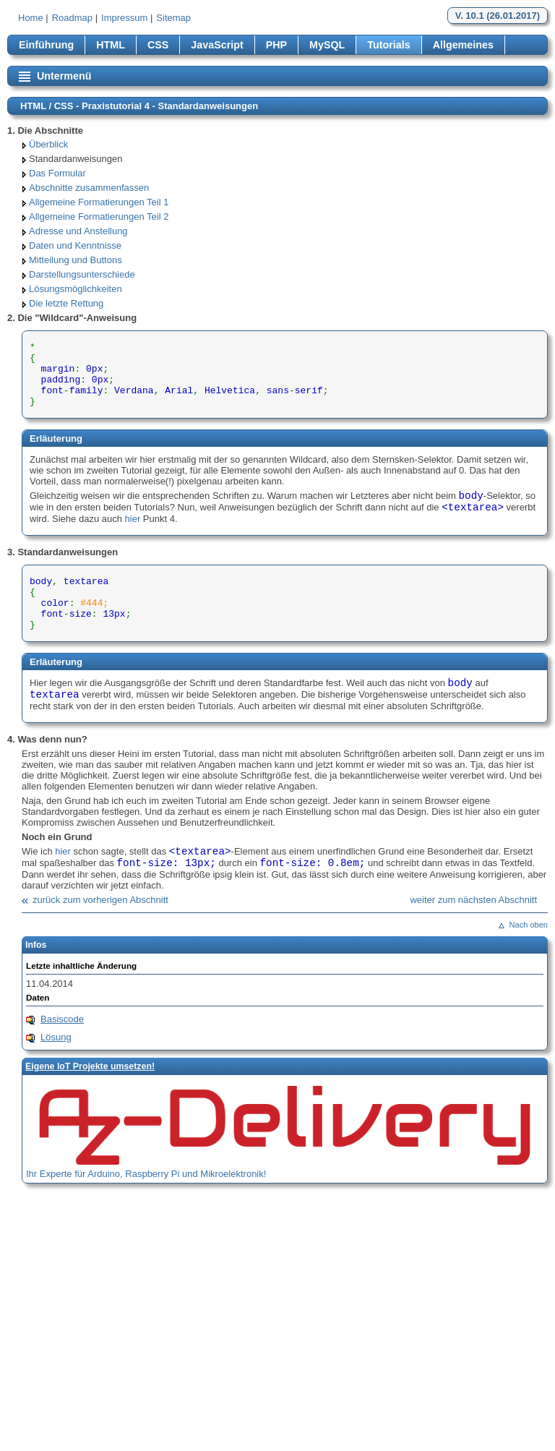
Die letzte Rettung (66, 303)
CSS (157, 45)
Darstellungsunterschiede (82, 274)
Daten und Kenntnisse (75, 245)
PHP (276, 45)
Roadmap (72, 17)
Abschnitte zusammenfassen (89, 187)
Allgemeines (463, 45)
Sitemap (173, 17)
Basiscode (62, 1019)
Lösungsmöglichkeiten (75, 288)
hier (133, 518)
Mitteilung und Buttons (75, 259)
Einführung (46, 45)
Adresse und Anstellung (78, 231)
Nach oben (528, 924)
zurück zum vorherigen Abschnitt (100, 899)
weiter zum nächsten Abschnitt (473, 899)
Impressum (124, 17)
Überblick (48, 144)
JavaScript (217, 45)
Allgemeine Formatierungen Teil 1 (98, 202)
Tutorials (388, 45)
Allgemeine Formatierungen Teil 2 (98, 216)
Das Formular (57, 173)
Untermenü (64, 76)
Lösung (56, 1037)
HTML (110, 45)
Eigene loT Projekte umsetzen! (90, 1066)
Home (30, 17)
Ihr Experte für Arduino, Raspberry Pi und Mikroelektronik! (146, 1173)
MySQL (327, 45)
